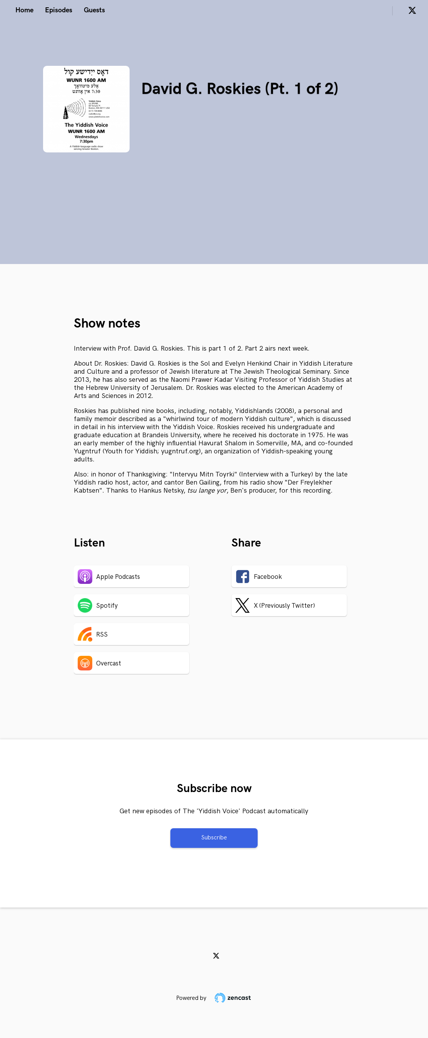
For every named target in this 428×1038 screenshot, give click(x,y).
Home (24, 10)
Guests (94, 10)
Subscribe (214, 837)
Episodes (58, 10)
